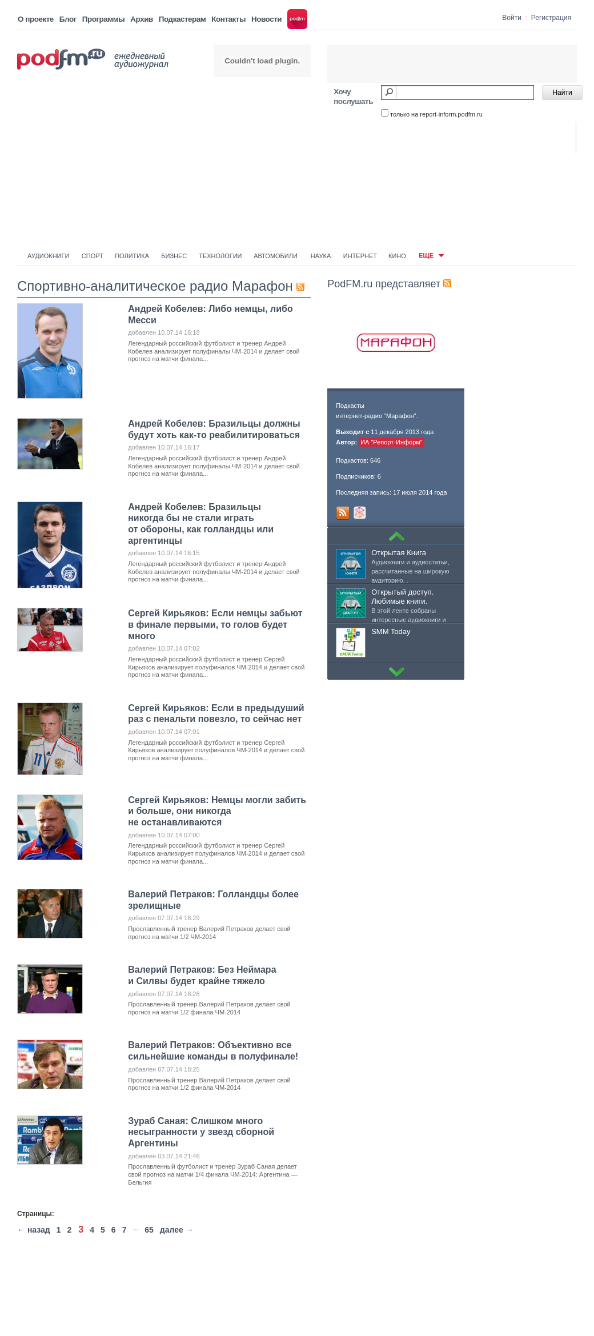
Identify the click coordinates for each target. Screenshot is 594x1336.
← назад (33, 1229)
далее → (177, 1229)
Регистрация (551, 18)
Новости (266, 19)
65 (149, 1229)
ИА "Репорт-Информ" (391, 442)
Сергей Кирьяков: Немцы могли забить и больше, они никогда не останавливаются (217, 811)
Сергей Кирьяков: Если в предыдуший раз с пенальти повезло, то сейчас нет (216, 713)
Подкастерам (182, 19)
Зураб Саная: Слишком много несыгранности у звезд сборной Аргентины (201, 1132)
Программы (103, 19)
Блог (68, 19)
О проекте (36, 19)
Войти (511, 18)
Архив (141, 19)
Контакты (228, 19)
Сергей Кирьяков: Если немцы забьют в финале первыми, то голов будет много (215, 624)
